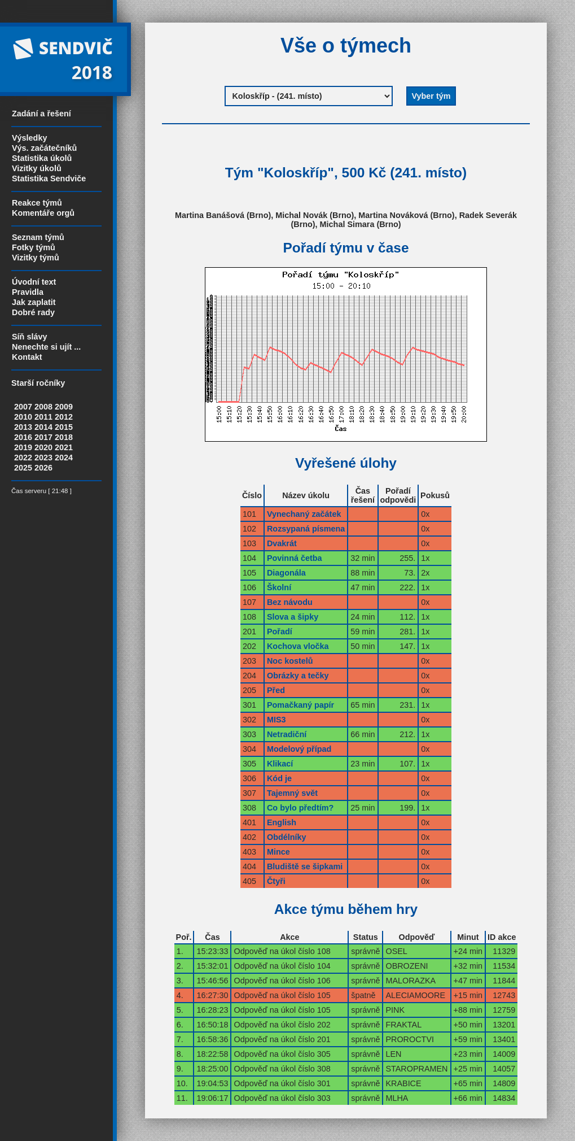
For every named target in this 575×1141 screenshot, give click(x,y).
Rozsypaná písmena (306, 528)
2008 (43, 406)
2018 (64, 437)
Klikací (280, 763)
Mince (278, 851)
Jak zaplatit (34, 302)
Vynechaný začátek (304, 514)
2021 (64, 447)
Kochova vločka (298, 646)
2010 (23, 416)
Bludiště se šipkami (305, 866)
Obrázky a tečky (298, 675)
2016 (23, 437)
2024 (64, 457)
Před (276, 690)
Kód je (279, 778)
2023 (43, 457)
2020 (43, 447)
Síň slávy (29, 336)
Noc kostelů (290, 660)
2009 (64, 406)
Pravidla (27, 292)
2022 (23, 457)
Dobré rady (33, 312)
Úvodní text (34, 281)
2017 (43, 437)
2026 (43, 467)
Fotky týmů (33, 247)
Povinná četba (294, 558)
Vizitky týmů (35, 257)
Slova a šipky (292, 616)
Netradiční (286, 734)
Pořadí (279, 631)
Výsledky (29, 137)
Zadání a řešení (41, 113)
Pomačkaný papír (300, 704)
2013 (23, 427)
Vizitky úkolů (37, 168)
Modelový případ (299, 749)
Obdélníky (286, 837)
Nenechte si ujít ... (46, 346)
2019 (23, 447)
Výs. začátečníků (44, 148)
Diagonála (286, 572)
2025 (23, 467)
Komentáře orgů (43, 212)
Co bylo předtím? (300, 807)
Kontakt (27, 357)
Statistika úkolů (42, 158)
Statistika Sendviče (49, 178)
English (281, 822)
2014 (43, 427)
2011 (43, 416)
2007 (23, 406)
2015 (64, 427)
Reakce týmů (37, 202)
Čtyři (276, 881)
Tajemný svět (292, 793)
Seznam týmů (38, 237)
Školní (279, 587)
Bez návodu (290, 602)
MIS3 (276, 719)
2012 (64, 416)
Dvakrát (282, 543)
